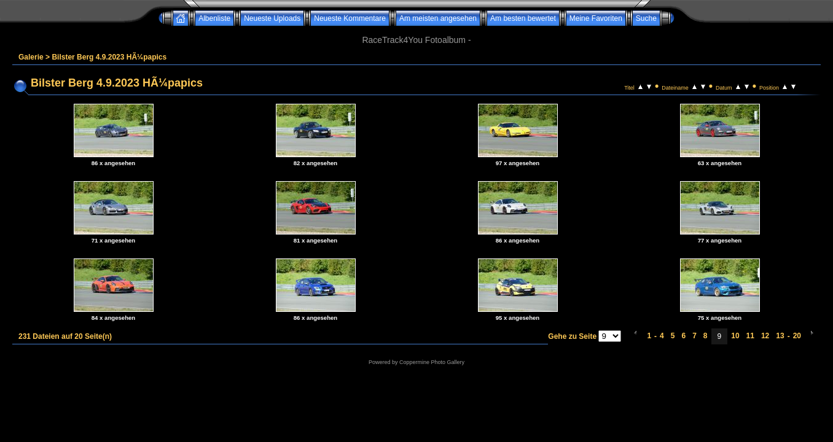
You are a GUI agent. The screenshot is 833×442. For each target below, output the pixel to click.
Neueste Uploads (272, 18)
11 (750, 336)
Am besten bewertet (523, 18)
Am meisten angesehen (438, 18)
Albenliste (214, 18)
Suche (646, 18)
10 (735, 336)
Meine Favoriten (595, 18)
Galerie (31, 57)
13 (780, 336)
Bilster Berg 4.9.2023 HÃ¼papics (109, 57)
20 (797, 336)
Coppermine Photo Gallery (431, 362)
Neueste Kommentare (350, 18)
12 (765, 336)
